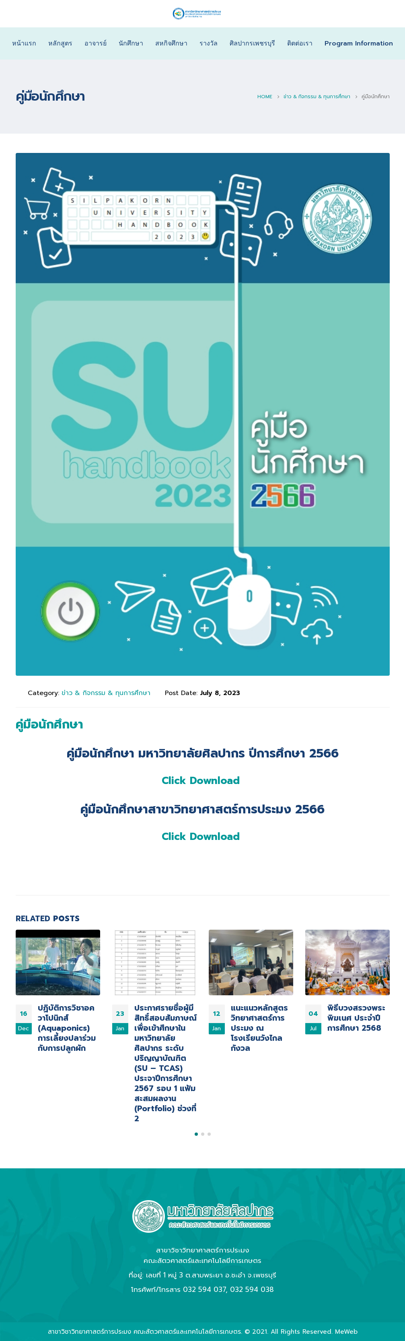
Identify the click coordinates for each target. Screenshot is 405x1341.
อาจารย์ (95, 43)
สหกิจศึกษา (171, 43)
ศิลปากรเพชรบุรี (252, 43)
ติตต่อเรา (299, 43)
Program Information (359, 43)
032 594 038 (252, 1289)
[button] (196, 1134)
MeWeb (346, 1331)
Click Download (201, 780)
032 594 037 (204, 1289)
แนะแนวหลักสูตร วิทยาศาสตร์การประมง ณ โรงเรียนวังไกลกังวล (259, 1028)
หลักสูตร (60, 43)
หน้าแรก (24, 43)
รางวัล (208, 43)
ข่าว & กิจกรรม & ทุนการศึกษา (106, 693)
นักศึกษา (131, 43)
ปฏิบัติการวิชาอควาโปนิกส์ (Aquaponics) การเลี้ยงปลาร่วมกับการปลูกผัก (67, 1028)
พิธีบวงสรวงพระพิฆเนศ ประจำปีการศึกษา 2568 (356, 1018)
